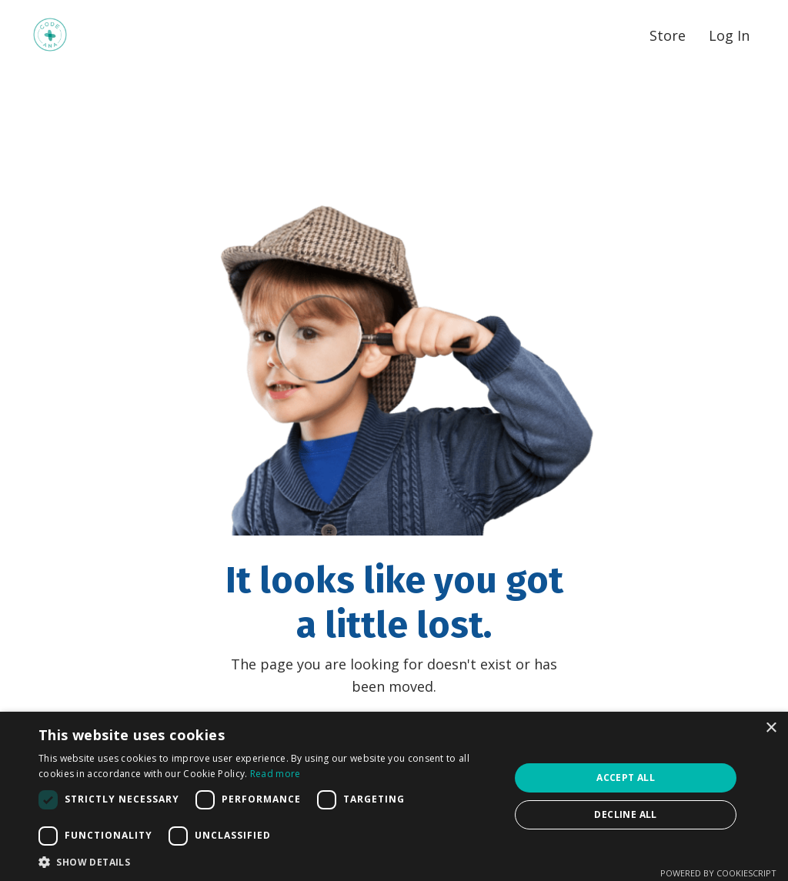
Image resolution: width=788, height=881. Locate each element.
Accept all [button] (625, 777)
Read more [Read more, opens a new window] (275, 773)
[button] (267, 861)
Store (667, 35)
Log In (729, 35)
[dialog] (394, 796)
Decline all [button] (625, 814)
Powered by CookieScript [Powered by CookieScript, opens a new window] (718, 873)
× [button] (770, 728)
